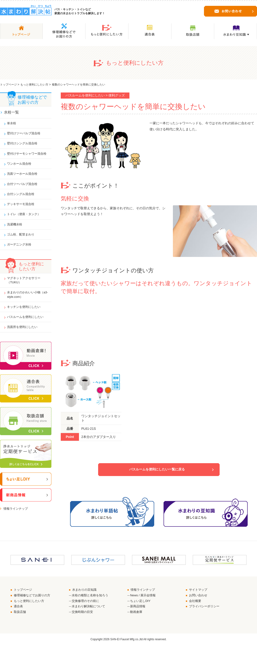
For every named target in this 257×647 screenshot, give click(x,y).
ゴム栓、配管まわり (22, 238)
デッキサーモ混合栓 (22, 207)
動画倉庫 (136, 613)
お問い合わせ (199, 596)
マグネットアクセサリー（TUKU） (25, 285)
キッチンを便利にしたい (25, 313)
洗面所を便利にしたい (23, 333)
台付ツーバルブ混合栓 (23, 186)
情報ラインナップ (17, 515)
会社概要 (195, 602)
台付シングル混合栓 (22, 197)
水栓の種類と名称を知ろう (91, 596)
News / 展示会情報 (143, 596)
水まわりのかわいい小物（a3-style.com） (25, 300)
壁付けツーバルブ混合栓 (25, 134)
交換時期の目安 (83, 613)
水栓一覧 (11, 112)
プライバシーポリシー (205, 607)
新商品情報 (138, 607)
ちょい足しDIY (141, 602)
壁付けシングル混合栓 (23, 145)
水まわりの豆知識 (85, 590)
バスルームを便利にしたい (27, 323)
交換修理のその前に (86, 602)
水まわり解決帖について (90, 607)
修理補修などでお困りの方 (33, 596)
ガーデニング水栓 (20, 249)
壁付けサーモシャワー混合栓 (28, 155)
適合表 (19, 607)
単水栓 (12, 124)
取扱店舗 (20, 613)
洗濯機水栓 (15, 228)
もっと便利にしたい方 (34, 84)
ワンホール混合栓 (20, 165)
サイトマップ (199, 590)
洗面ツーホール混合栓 (23, 176)
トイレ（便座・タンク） (25, 218)
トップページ (8, 84)
